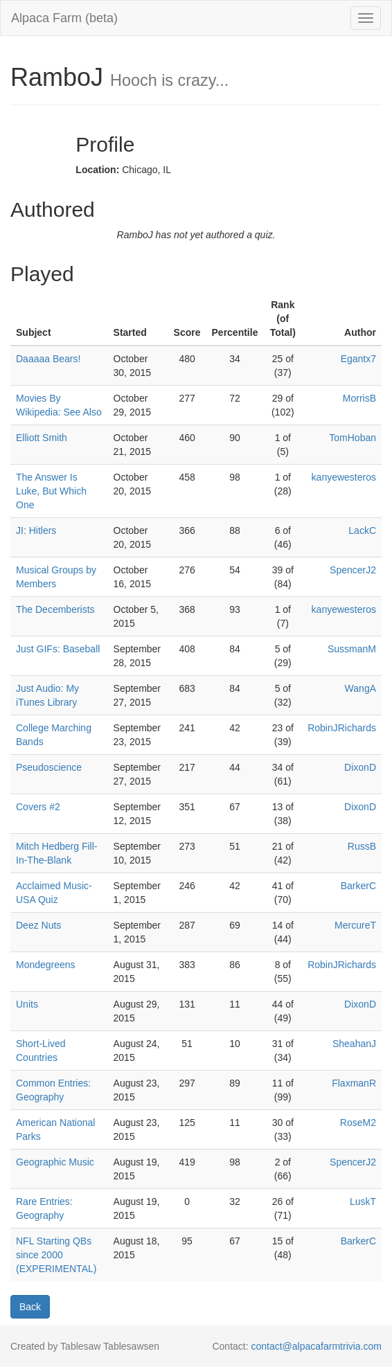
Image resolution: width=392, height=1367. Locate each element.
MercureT (355, 925)
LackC (362, 530)
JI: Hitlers (36, 530)
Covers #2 (38, 806)
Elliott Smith (41, 437)
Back (30, 1306)
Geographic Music (55, 1162)
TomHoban (352, 437)
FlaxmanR (354, 1083)
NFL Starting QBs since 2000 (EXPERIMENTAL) (56, 1254)
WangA (360, 688)
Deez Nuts (38, 925)
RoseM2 (358, 1122)
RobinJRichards (342, 727)
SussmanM (352, 648)
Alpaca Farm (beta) (64, 18)
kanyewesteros (344, 477)
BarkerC (358, 885)
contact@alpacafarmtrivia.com (316, 1346)
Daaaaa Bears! (48, 358)
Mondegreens (45, 964)
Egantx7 (358, 358)
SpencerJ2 (353, 569)
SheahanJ (354, 1043)
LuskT (363, 1201)
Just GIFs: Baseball (58, 648)
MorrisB (359, 398)
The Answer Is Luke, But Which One (51, 491)
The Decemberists (55, 609)
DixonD (360, 767)
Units (27, 1004)
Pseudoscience (49, 767)
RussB (362, 846)
